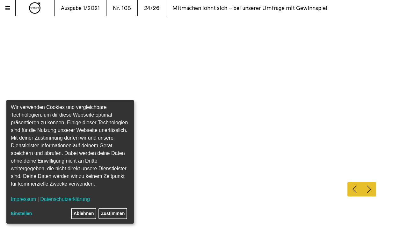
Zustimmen (113, 213)
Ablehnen (84, 213)
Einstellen (21, 213)
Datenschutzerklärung (65, 199)
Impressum (23, 199)
